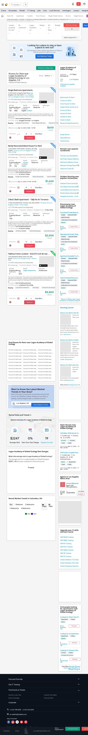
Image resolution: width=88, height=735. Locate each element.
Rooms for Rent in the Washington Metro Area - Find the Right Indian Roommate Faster (70, 313)
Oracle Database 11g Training (70, 559)
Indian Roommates (12, 19)
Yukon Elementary (38, 176)
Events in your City (15, 695)
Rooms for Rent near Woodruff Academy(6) (52, 333)
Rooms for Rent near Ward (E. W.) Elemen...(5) (37, 336)
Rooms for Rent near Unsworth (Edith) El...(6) (22, 333)
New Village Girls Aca (38, 123)
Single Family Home (29, 270)
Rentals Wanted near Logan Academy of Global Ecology (72, 668)
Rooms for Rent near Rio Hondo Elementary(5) (52, 342)
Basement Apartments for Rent (70, 123)
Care (45, 11)
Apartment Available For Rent (70, 256)
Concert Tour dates (50, 695)
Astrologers (66, 11)
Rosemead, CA (64, 661)
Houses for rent (47, 409)
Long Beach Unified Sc (22, 287)
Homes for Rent (65, 110)
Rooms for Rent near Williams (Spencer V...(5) (37, 339)
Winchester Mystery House (70, 162)
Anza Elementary (49, 231)
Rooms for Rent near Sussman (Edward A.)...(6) (53, 330)
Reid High (36, 287)
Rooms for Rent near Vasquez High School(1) (23, 346)
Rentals (22, 11)
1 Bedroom (19, 471)
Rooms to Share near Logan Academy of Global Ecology (70, 299)
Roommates (13, 11)
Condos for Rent (65, 100)
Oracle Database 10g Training (70, 563)
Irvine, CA (17, 258)
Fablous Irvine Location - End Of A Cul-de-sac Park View (28, 254)
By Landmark (22, 26)
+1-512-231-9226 (28, 710)
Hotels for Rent (65, 120)
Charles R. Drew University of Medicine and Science (70, 183)
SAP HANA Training (66, 550)
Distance (48, 75)
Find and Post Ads (44, 679)
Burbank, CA (63, 294)
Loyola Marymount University (70, 190)
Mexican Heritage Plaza (69, 165)
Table (51, 472)
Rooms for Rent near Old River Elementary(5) (22, 336)
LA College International (69, 186)
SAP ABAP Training (66, 540)
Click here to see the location (67, 85)
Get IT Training (44, 685)
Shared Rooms (65, 138)
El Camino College (24, 174)
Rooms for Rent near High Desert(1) (49, 346)
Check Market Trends (41, 373)
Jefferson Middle (21, 231)
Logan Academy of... (33, 27)
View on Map (29, 97)
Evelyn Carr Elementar (22, 176)
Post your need (72, 729)
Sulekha (6, 4)
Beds (31, 388)
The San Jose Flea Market (70, 156)
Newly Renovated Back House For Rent (25, 146)
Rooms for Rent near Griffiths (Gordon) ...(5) (51, 339)
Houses (25, 162)
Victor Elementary (35, 231)
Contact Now (74, 226)
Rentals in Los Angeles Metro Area (36, 19)
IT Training (31, 11)
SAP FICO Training (66, 547)
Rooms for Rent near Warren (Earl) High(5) (51, 336)
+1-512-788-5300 (15, 710)
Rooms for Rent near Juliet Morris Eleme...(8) (52, 321)
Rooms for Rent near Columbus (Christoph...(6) (52, 324)
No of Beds (50, 27)
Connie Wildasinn (72, 483)
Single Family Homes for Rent (70, 107)
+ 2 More (29, 110)
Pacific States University (69, 193)
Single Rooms (78, 16)
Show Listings (71, 25)
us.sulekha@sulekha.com (18, 714)
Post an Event (48, 698)
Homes (63, 652)
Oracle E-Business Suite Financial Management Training (70, 566)
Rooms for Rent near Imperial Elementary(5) (22, 342)
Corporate (44, 703)
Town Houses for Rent (67, 104)
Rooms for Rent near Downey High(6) (20, 327)
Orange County (25, 258)
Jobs (39, 11)
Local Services (54, 11)
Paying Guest (64, 141)
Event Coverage (14, 698)
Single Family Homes (55, 16)
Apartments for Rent (67, 97)
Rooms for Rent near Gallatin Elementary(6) (51, 327)
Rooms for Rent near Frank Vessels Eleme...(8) (23, 321)
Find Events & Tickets (44, 690)
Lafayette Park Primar (22, 123)
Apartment (26, 107)
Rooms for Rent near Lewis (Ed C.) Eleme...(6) (37, 333)
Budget (57, 25)
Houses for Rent (65, 113)
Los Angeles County (17, 97)
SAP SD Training (65, 556)
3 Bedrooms (14, 475)
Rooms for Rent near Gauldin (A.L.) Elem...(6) (22, 330)
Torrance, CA (18, 150)
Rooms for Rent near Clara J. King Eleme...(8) (37, 318)
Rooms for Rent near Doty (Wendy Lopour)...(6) (38, 327)
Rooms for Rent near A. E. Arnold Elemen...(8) (22, 318)
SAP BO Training (65, 543)
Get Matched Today (44, 56)
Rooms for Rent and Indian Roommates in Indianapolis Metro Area (70, 365)
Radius (42, 25)
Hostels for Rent (65, 116)
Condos (30, 16)
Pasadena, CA (63, 644)
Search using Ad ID (70, 37)
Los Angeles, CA (69, 80)
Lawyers (76, 11)
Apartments (20, 16)
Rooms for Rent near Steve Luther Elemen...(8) (52, 318)
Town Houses (40, 16)
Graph (44, 472)
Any (11, 471)
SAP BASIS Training (67, 537)
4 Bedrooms (25, 475)
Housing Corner (66, 307)
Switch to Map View (45, 68)
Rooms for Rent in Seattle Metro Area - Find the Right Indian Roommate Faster (70, 340)
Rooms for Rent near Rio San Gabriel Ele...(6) (37, 330)
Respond (30, 138)
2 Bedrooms (29, 471)
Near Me (10, 16)
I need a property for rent (12, 27)
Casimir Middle (51, 176)
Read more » (67, 334)
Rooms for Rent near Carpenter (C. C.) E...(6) (36, 324)
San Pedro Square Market (70, 159)
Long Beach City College (26, 285)
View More (38, 134)
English (24, 166)
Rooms (68, 16)
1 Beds (72, 619)
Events (3, 11)
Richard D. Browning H (48, 287)
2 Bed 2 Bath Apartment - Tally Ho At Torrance (28, 199)
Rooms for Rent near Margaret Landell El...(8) (37, 321)
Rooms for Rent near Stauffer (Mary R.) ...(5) (22, 339)
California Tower (67, 168)
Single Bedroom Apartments (20, 90)
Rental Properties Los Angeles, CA (58, 19)
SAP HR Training (65, 553)
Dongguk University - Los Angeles (29, 120)
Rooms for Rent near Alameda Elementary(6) (22, 324)
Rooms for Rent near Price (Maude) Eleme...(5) (37, 342)
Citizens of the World (55, 123)
